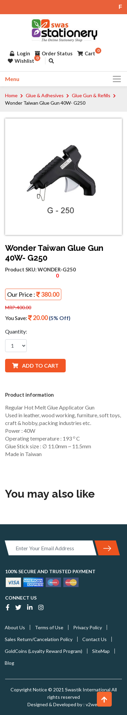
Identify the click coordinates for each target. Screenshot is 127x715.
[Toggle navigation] (115, 79)
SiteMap (101, 651)
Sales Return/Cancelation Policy (38, 639)
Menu (12, 79)
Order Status (53, 53)
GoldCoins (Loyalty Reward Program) (43, 651)
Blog (9, 663)
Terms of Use (49, 627)
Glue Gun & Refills (91, 95)
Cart (86, 53)
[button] (104, 699)
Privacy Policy (87, 627)
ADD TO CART (35, 365)
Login (20, 53)
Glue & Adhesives (45, 95)
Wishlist (21, 61)
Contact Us (94, 639)
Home (11, 95)
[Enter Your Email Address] (50, 547)
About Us (15, 627)
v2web (92, 704)
